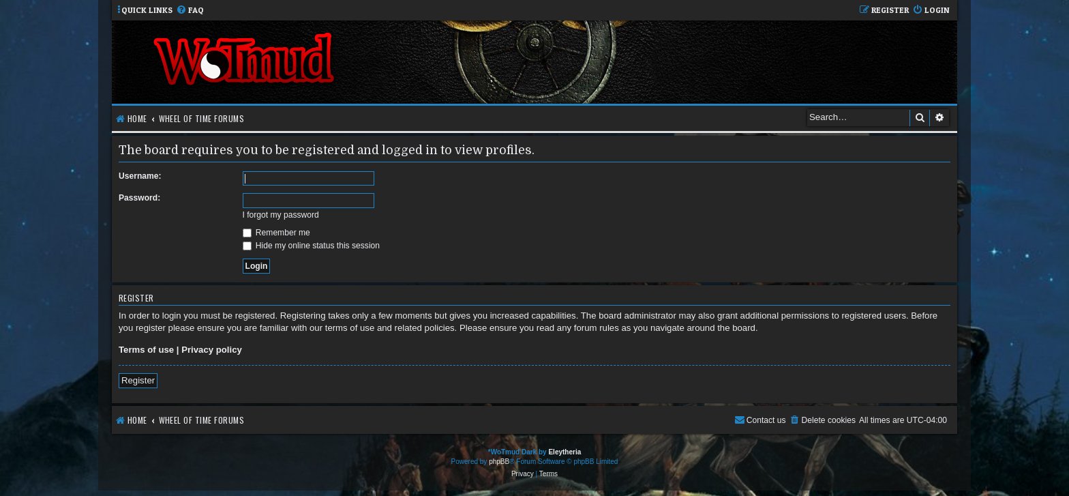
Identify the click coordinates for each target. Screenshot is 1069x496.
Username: (140, 176)
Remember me (276, 232)
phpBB (499, 461)
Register (138, 380)
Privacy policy (211, 350)
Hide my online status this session (311, 245)
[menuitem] (190, 10)
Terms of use (146, 350)
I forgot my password (281, 215)
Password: (139, 198)
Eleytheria (564, 452)
